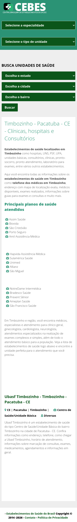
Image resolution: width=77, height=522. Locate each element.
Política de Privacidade (53, 517)
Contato (30, 517)
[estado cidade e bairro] (38, 75)
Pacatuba (20, 410)
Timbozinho (38, 410)
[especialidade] (38, 25)
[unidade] (38, 41)
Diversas (50, 415)
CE (8, 410)
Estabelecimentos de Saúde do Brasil (30, 513)
